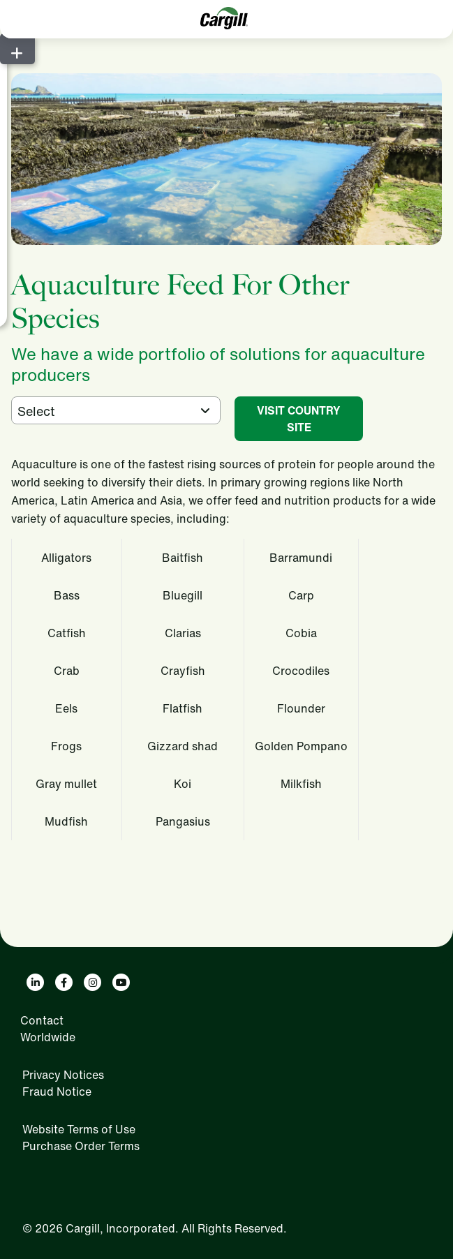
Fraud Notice (56, 1091)
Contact (42, 1020)
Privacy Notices (63, 1074)
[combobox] (116, 410)
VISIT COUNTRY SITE (299, 418)
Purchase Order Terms (81, 1146)
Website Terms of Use (78, 1129)
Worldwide (47, 1037)
